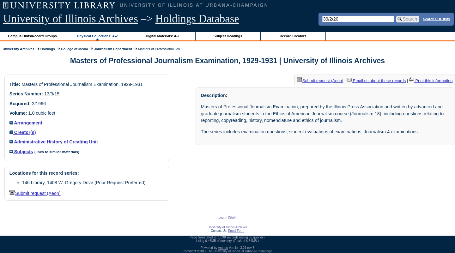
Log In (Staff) (227, 217)
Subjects (21, 151)
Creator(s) (22, 132)
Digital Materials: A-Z (162, 36)
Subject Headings (228, 36)
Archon (223, 248)
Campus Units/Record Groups (32, 36)
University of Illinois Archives (70, 19)
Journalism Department (113, 49)
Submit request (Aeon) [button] (35, 193)
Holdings (47, 49)
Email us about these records (376, 80)
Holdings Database (197, 19)
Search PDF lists (436, 19)
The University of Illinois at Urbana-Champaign (240, 251)
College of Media (74, 49)
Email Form (236, 230)
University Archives (18, 49)
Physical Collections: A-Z (97, 36)
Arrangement (25, 122)
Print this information (431, 80)
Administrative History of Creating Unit (53, 141)
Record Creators (293, 36)
